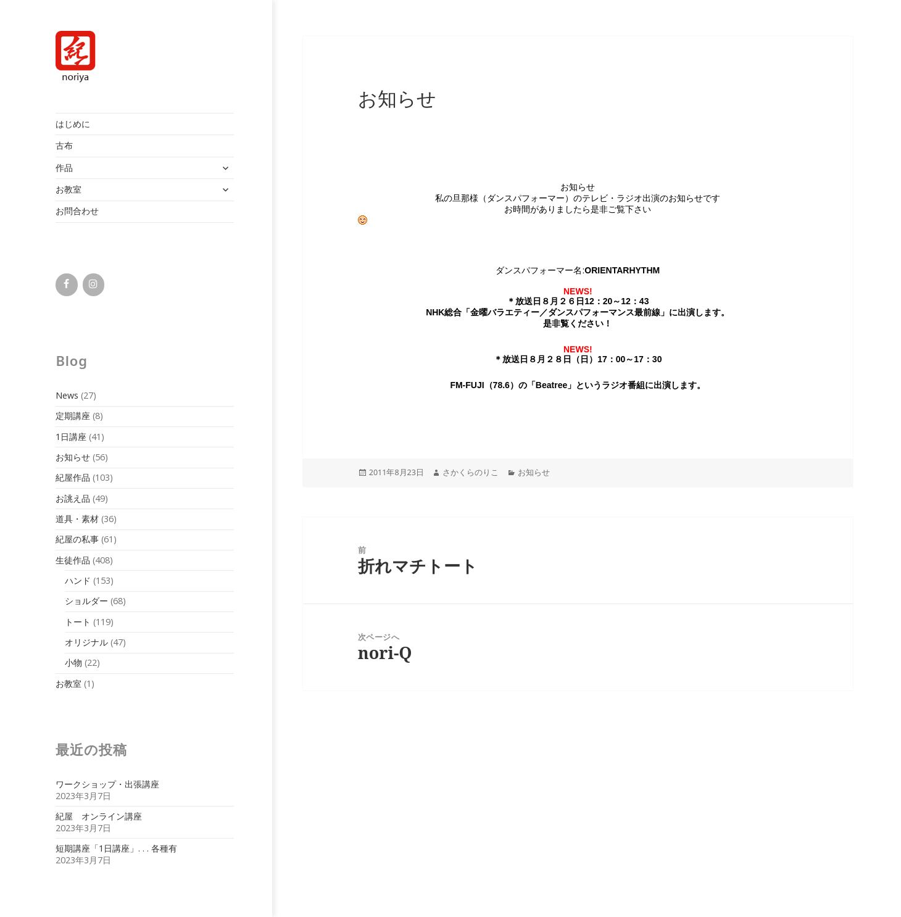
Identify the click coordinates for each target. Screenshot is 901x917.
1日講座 (71, 436)
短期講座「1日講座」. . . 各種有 (116, 848)
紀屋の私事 (77, 539)
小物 (73, 662)
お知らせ (73, 457)
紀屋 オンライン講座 (99, 816)
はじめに (73, 124)
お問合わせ (77, 211)
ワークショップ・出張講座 (107, 784)
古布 (64, 145)
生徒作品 (73, 560)
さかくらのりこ (470, 472)
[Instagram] (93, 284)
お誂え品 (73, 498)
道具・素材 (77, 519)
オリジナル (86, 642)
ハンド (78, 580)
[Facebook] (66, 284)
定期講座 (73, 415)
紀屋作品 (73, 477)
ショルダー (86, 601)
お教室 (68, 189)
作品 (64, 167)
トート (78, 622)
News (67, 395)
